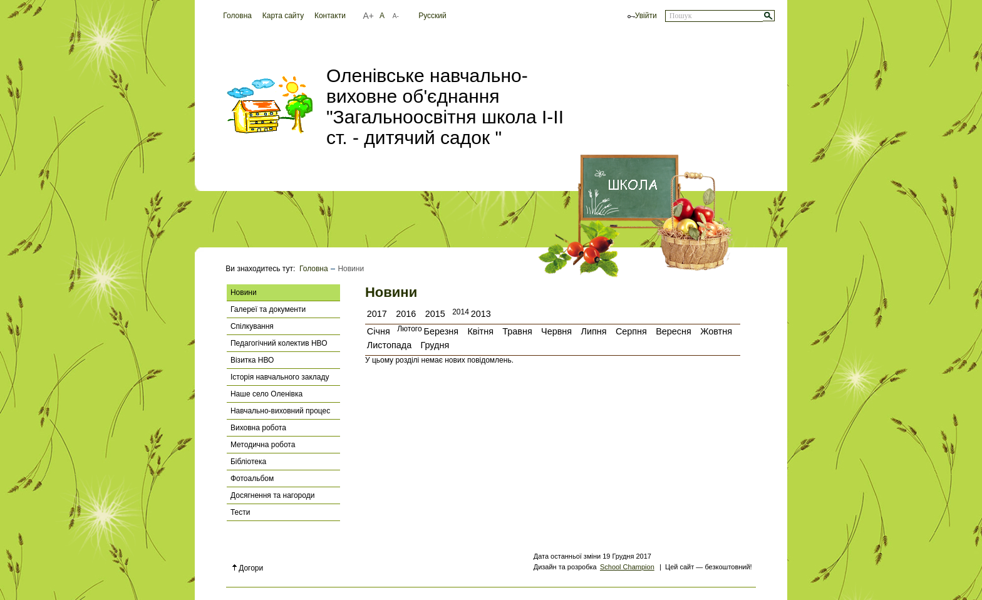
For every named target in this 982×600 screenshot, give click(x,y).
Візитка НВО (252, 360)
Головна (237, 15)
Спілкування (252, 326)
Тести (240, 512)
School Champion (627, 567)
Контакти (330, 15)
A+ (368, 16)
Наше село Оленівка (266, 394)
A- (396, 16)
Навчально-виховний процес (280, 410)
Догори (248, 568)
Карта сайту (283, 15)
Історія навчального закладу (279, 377)
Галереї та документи (268, 309)
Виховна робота (258, 427)
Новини (243, 292)
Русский (432, 15)
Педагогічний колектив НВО (279, 343)
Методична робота (262, 444)
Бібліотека (248, 461)
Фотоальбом (252, 478)
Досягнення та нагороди (272, 495)
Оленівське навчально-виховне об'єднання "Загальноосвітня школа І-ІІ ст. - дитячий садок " (445, 106)
